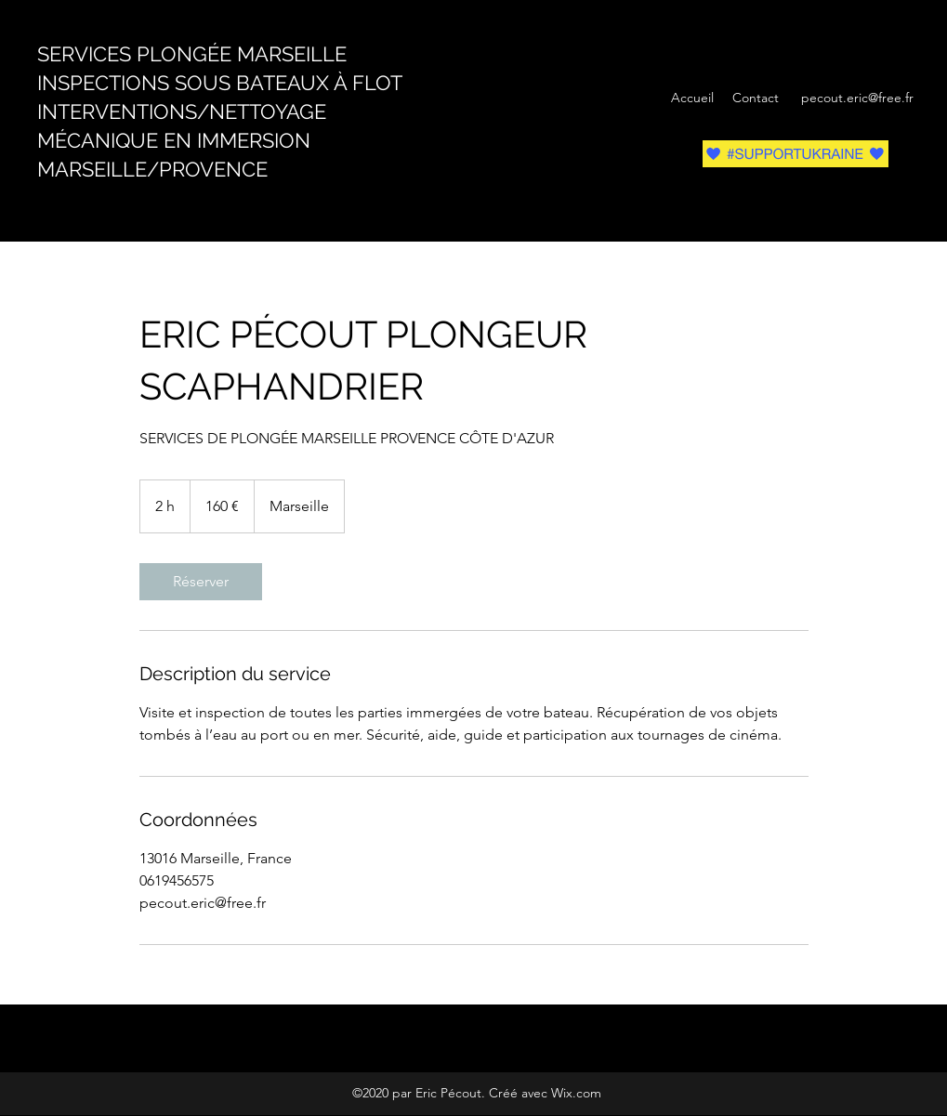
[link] (200, 581)
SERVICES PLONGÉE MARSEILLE (192, 54)
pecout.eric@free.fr (857, 97)
